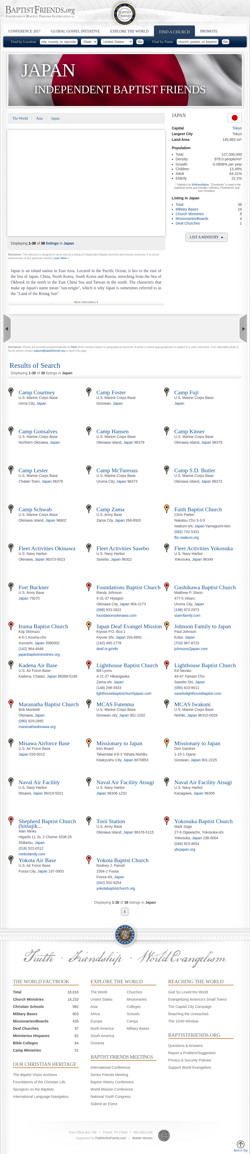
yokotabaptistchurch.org (116, 888)
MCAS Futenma (115, 704)
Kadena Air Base (38, 665)
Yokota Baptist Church (123, 860)
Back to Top (240, 1146)
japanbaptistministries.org (39, 654)
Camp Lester (33, 470)
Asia (39, 118)
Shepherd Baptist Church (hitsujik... (47, 823)
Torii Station (111, 821)
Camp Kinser (189, 431)
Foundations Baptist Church (129, 587)
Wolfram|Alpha (200, 184)
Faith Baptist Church (198, 509)
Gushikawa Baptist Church (205, 587)
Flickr (74, 347)
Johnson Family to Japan (202, 626)
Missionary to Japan (120, 743)
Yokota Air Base (37, 860)
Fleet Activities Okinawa (47, 548)
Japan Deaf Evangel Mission (129, 626)
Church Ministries (190, 214)
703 (178, 643)
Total (180, 204)
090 (23, 721)
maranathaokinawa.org (37, 727)
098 (101, 610)
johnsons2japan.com (191, 649)
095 (178, 688)
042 (101, 883)
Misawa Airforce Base (44, 743)
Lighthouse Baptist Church (127, 665)
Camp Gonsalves (38, 431)
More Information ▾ (86, 302)
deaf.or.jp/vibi (107, 649)
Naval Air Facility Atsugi (125, 782)
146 (101, 688)
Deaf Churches (188, 223)
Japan (55, 118)
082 (178, 532)
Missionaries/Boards (192, 219)
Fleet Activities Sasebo (123, 548)
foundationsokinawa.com (117, 615)
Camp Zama (111, 509)
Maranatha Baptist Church (49, 704)
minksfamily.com (32, 854)
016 (23, 848)
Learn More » (61, 258)
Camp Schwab (35, 509)
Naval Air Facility (39, 782)
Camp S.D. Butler (194, 470)
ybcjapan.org (184, 849)
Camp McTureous (117, 470)
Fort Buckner (34, 587)
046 (178, 844)
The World (20, 118)
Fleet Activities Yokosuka (203, 548)
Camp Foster (111, 392)
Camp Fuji (186, 392)
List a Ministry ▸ (206, 237)
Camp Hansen (113, 431)
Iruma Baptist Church (43, 626)
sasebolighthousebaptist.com (197, 693)
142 (23, 649)
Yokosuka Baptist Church (203, 821)
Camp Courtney (37, 392)
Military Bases (187, 209)
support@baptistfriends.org (49, 350)
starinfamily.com (187, 615)
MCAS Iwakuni (192, 704)
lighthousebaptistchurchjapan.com (124, 693)
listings (52, 243)
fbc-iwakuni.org (186, 537)
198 (178, 610)
